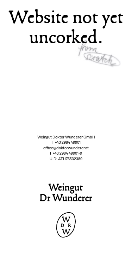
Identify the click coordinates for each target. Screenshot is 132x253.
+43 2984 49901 (68, 142)
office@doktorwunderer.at (66, 148)
